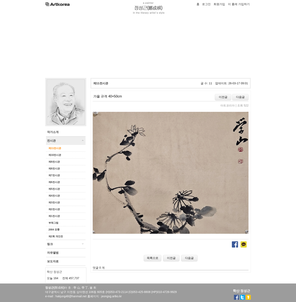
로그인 (206, 4)
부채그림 (53, 222)
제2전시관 (54, 209)
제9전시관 (54, 161)
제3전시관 (54, 202)
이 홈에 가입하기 (239, 4)
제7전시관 (54, 175)
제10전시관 (55, 155)
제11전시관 (55, 148)
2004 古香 (54, 229)
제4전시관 (54, 195)
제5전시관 (54, 188)
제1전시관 (54, 216)
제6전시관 (54, 182)
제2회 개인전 (56, 236)
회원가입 (219, 4)
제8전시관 (54, 168)
